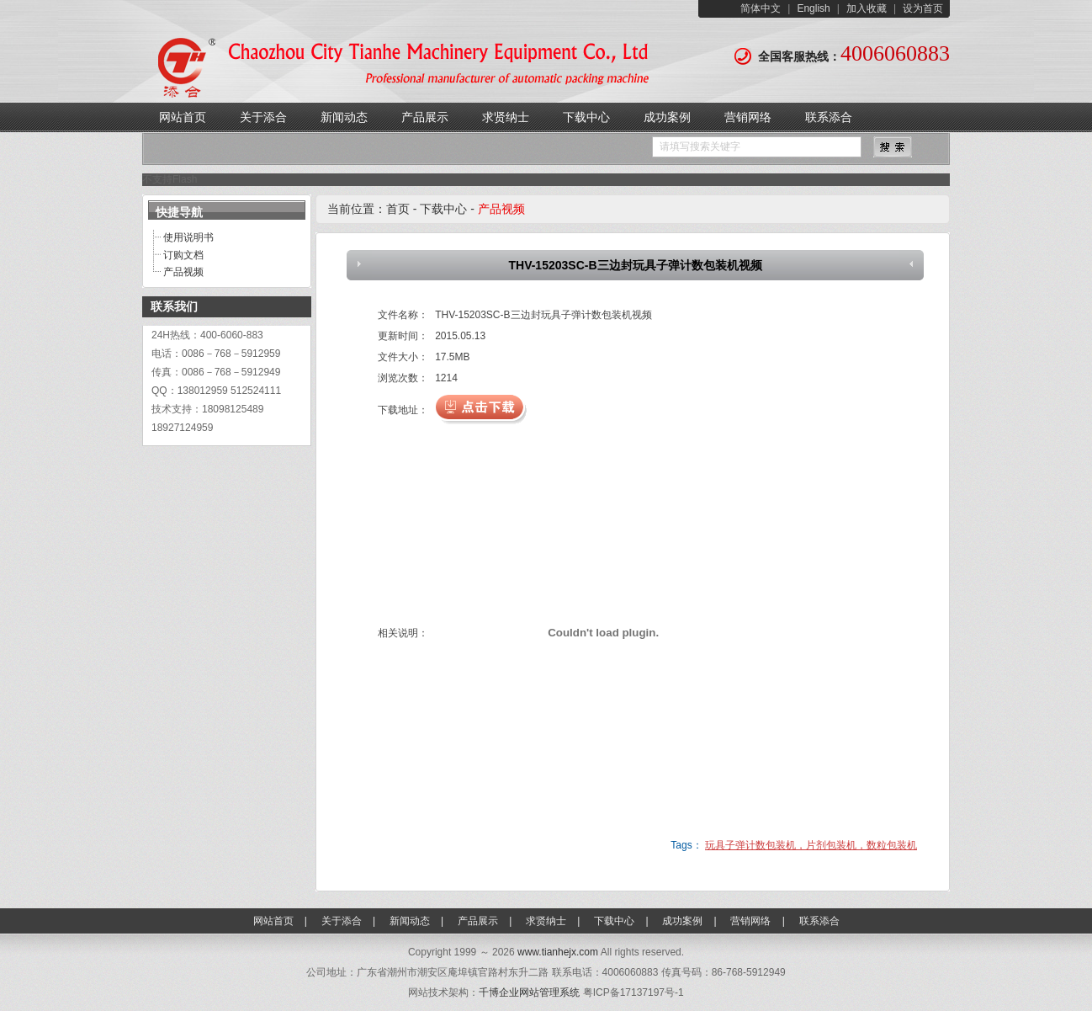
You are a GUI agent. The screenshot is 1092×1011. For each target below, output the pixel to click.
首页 (398, 209)
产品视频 (183, 272)
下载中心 (443, 209)
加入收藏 (866, 8)
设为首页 (923, 8)
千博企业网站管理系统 (529, 992)
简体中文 (760, 8)
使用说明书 (188, 237)
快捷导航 (179, 212)
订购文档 (183, 255)
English (813, 8)
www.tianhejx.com (557, 952)
